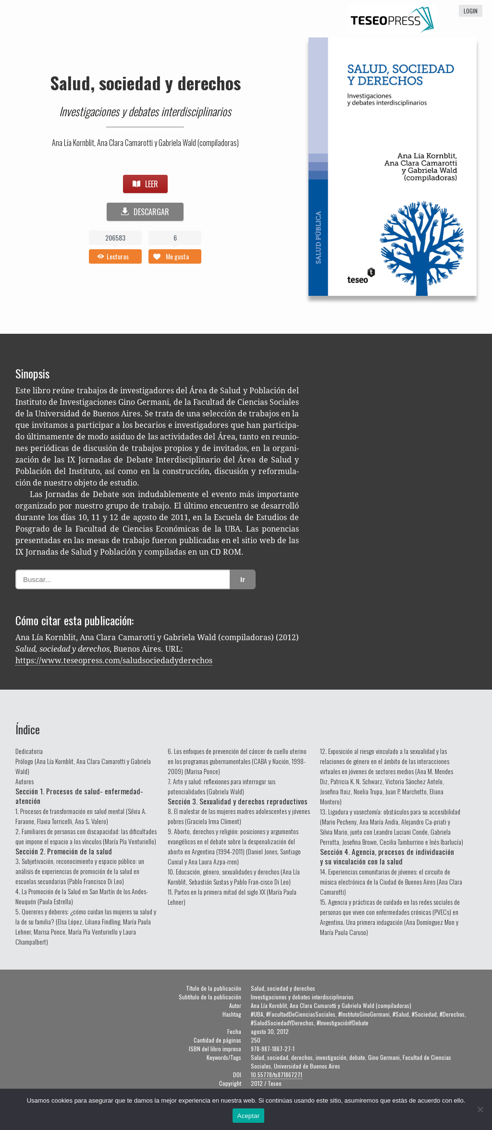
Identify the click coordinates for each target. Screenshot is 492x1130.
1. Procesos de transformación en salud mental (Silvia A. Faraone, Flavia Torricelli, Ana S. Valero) (81, 816)
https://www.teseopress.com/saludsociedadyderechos (113, 660)
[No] (480, 1109)
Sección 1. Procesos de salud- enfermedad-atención (79, 795)
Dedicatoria (29, 751)
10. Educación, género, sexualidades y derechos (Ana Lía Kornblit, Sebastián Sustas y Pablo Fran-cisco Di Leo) (234, 876)
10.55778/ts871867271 (276, 1074)
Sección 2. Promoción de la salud (63, 851)
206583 (115, 237)
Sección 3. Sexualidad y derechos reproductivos (238, 801)
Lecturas (118, 256)
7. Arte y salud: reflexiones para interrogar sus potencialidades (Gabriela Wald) (221, 786)
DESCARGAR (145, 212)
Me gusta (177, 256)
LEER (145, 184)
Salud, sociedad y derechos (145, 82)
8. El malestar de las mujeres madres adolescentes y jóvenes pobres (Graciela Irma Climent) (239, 816)
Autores (24, 781)
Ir (242, 579)
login (471, 11)
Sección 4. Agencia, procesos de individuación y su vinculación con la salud (387, 856)
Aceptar (248, 1115)
